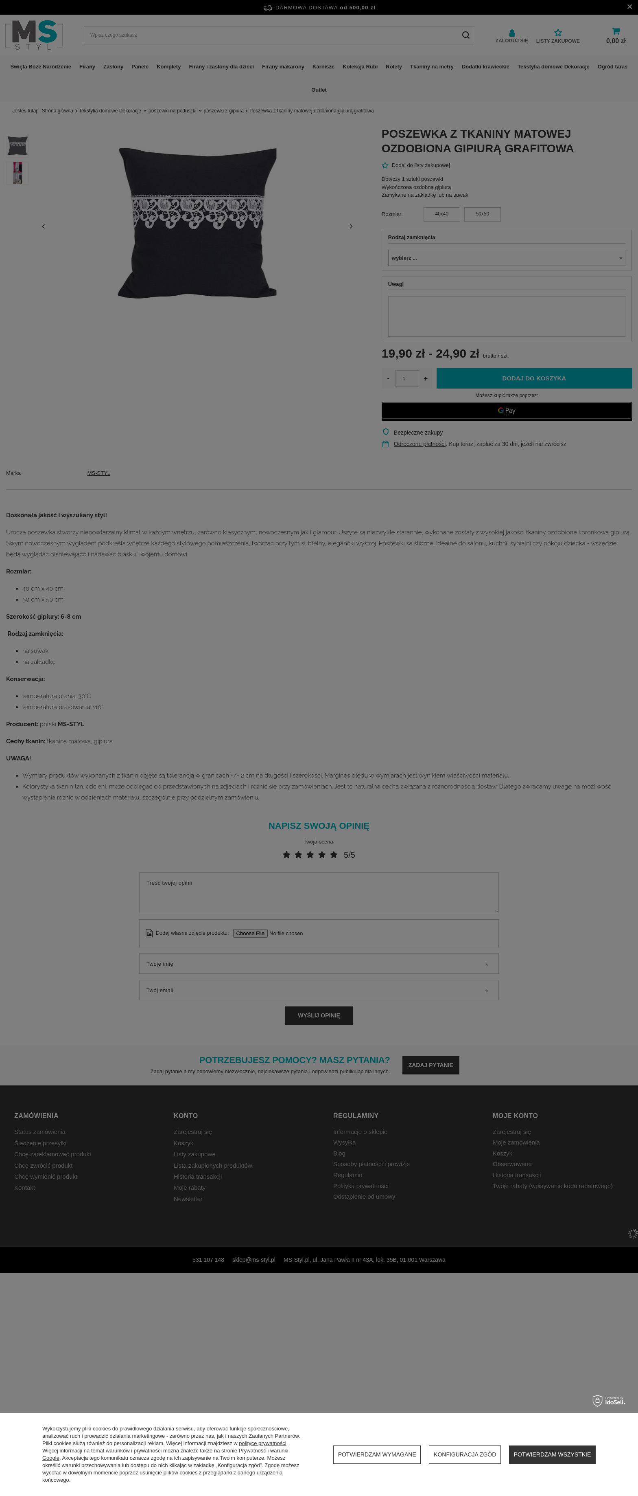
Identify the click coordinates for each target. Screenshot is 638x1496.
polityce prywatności (262, 1443)
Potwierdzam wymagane (377, 1454)
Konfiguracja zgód (465, 1454)
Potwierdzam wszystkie (552, 1454)
